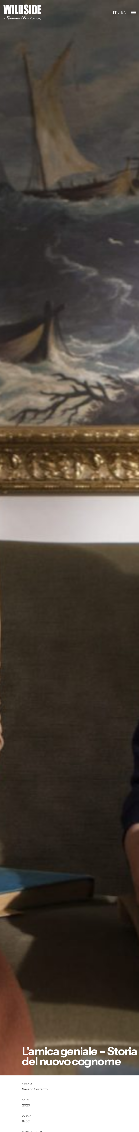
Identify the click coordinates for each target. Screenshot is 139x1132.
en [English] (123, 12)
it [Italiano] (115, 12)
